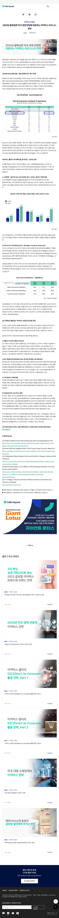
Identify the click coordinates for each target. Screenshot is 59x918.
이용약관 (4, 890)
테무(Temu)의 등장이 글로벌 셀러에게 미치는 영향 (19, 843)
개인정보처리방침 (13, 890)
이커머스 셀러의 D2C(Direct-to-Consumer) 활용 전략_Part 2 (22, 743)
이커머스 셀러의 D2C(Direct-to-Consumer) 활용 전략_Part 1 (22, 694)
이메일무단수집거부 (24, 890)
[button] (8, 6)
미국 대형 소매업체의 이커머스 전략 (14, 793)
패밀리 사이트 (50, 913)
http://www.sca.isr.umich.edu (11, 485)
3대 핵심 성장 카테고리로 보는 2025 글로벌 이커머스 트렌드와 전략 (24, 595)
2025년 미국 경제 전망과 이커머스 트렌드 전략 (18, 644)
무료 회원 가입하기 (29, 881)
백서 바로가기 (6, 430)
